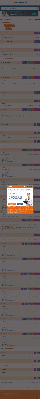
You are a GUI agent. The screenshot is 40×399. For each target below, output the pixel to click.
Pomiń (20, 204)
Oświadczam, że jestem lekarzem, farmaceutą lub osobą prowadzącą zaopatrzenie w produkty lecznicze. (15, 197)
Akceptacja (11, 204)
